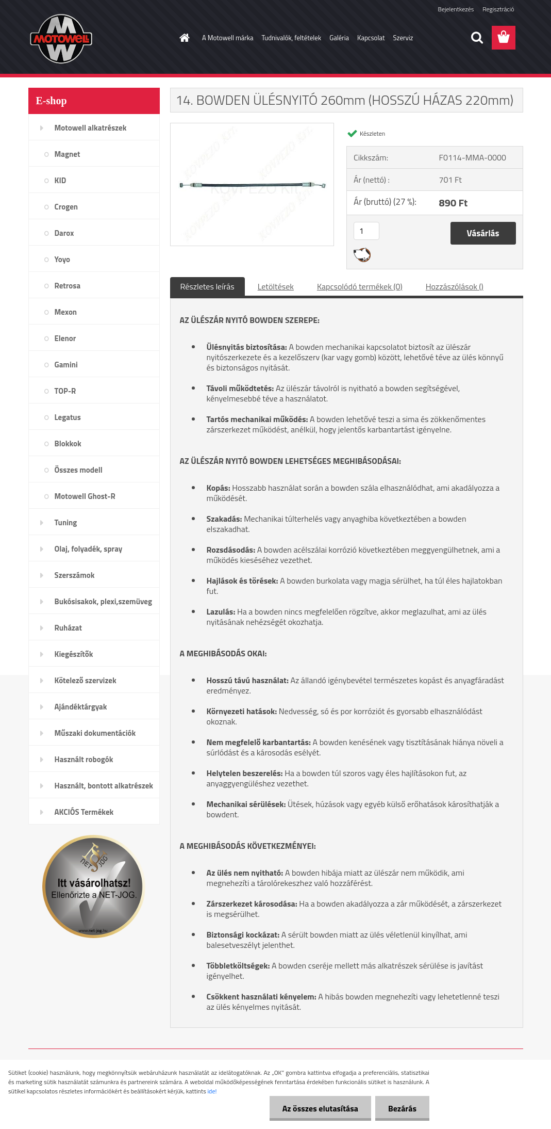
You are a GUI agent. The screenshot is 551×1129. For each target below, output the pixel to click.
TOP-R (65, 391)
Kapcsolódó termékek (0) (360, 286)
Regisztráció (498, 9)
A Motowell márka (228, 38)
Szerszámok (75, 575)
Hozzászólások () (454, 286)
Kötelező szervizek (85, 680)
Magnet (67, 154)
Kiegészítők (74, 654)
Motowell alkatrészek (91, 128)
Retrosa (68, 286)
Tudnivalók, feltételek (292, 38)
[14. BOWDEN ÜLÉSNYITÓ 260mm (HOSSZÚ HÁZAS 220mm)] (252, 127)
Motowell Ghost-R (85, 496)
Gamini (66, 364)
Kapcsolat (371, 38)
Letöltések (276, 286)
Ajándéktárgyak (81, 707)
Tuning (66, 522)
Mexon (66, 312)
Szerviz (403, 38)
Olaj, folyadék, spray (89, 549)
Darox (64, 233)
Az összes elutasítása (320, 1108)
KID (60, 180)
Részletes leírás (207, 286)
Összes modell (79, 470)
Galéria (339, 38)
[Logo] (99, 38)
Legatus (68, 417)
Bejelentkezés (456, 9)
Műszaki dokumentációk (95, 733)
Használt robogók (84, 759)
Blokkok (68, 443)
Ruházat (68, 628)
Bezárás (402, 1108)
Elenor (65, 338)
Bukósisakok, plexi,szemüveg (103, 601)
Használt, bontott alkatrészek (104, 786)
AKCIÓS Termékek (84, 812)
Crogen (66, 207)
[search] (477, 38)
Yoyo (63, 259)
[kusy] (366, 231)
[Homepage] (182, 38)
